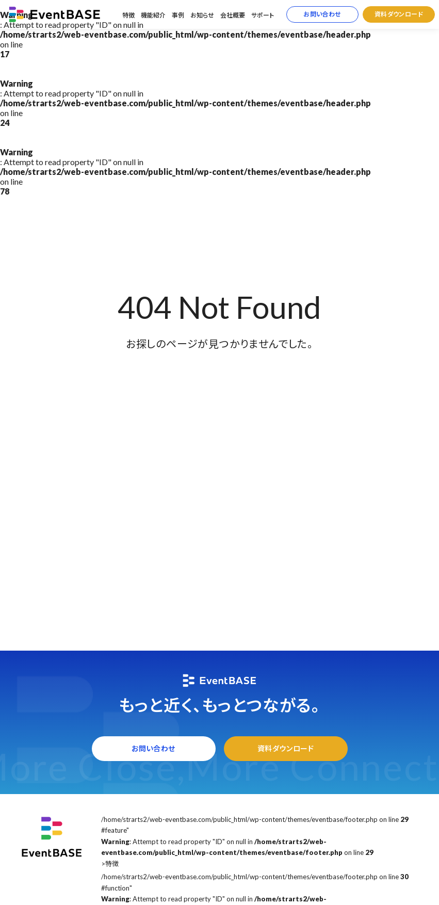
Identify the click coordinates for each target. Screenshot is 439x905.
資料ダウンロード (399, 14)
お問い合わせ (322, 14)
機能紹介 (153, 15)
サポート (262, 15)
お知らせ (202, 15)
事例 (178, 15)
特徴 (128, 15)
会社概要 (232, 15)
